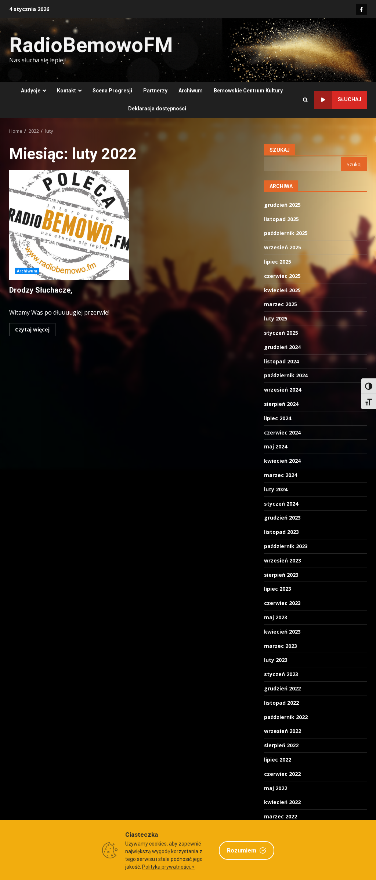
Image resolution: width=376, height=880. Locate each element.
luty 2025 (276, 318)
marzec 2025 (280, 304)
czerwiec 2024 (282, 432)
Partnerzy (155, 91)
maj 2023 (275, 617)
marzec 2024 (280, 475)
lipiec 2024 (277, 418)
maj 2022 (275, 788)
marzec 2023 (280, 645)
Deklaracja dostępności (157, 108)
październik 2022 (286, 717)
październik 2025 (286, 233)
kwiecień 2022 (282, 802)
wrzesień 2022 (282, 730)
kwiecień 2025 (282, 290)
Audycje (30, 91)
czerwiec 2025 (282, 275)
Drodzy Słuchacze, (69, 225)
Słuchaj (337, 100)
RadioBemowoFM (91, 45)
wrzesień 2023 (282, 560)
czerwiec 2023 (282, 603)
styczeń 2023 (281, 674)
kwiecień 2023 (282, 631)
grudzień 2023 (282, 517)
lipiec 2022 (277, 759)
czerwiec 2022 (282, 773)
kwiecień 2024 (282, 460)
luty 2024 (276, 489)
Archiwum (190, 91)
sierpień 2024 (281, 403)
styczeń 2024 (281, 503)
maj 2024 (275, 446)
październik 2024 (286, 375)
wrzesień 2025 (282, 247)
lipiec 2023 (277, 588)
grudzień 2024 (282, 347)
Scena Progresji (112, 91)
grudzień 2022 (282, 688)
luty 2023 (276, 659)
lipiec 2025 (277, 261)
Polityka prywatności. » (168, 867)
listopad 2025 (281, 219)
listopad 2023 (281, 531)
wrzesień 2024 (282, 389)
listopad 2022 (281, 702)
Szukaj (280, 150)
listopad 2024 (281, 361)
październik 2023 (286, 546)
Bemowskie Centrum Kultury (248, 91)
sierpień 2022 (281, 745)
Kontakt (66, 91)
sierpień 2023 (281, 574)
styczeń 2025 (281, 332)
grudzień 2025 (282, 204)
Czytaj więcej (32, 329)
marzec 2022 (280, 816)
